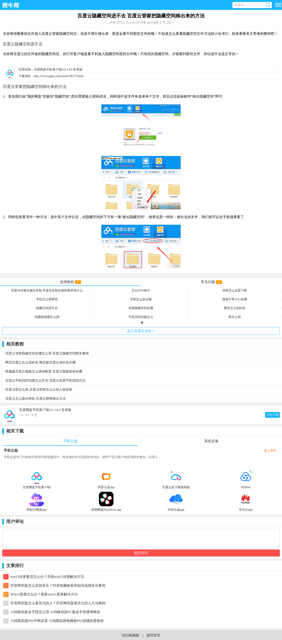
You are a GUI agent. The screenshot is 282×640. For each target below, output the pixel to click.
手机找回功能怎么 (140, 317)
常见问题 (211, 282)
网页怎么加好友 (234, 308)
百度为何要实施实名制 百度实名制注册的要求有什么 (47, 290)
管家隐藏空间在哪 (140, 308)
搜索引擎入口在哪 (234, 299)
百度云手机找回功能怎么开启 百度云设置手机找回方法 (45, 380)
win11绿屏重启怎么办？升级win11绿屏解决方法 (47, 577)
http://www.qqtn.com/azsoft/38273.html (58, 76)
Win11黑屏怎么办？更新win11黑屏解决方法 (44, 594)
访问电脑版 (130, 635)
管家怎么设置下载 (234, 290)
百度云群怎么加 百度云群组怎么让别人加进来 (38, 389)
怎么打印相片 (141, 290)
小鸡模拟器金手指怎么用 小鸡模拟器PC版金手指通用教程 (55, 612)
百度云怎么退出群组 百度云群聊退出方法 (35, 398)
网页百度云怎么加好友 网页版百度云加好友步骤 (40, 362)
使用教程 (70, 282)
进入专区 (141, 331)
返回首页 (153, 635)
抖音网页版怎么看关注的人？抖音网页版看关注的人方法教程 (58, 603)
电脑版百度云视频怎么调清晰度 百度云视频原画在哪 (43, 371)
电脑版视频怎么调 (47, 317)
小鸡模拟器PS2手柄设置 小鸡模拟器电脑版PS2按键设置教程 (57, 621)
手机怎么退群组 (47, 299)
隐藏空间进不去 (47, 308)
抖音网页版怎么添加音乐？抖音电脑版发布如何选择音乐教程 (58, 585)
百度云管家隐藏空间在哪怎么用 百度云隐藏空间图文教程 (47, 353)
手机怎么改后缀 (141, 299)
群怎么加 (234, 317)
